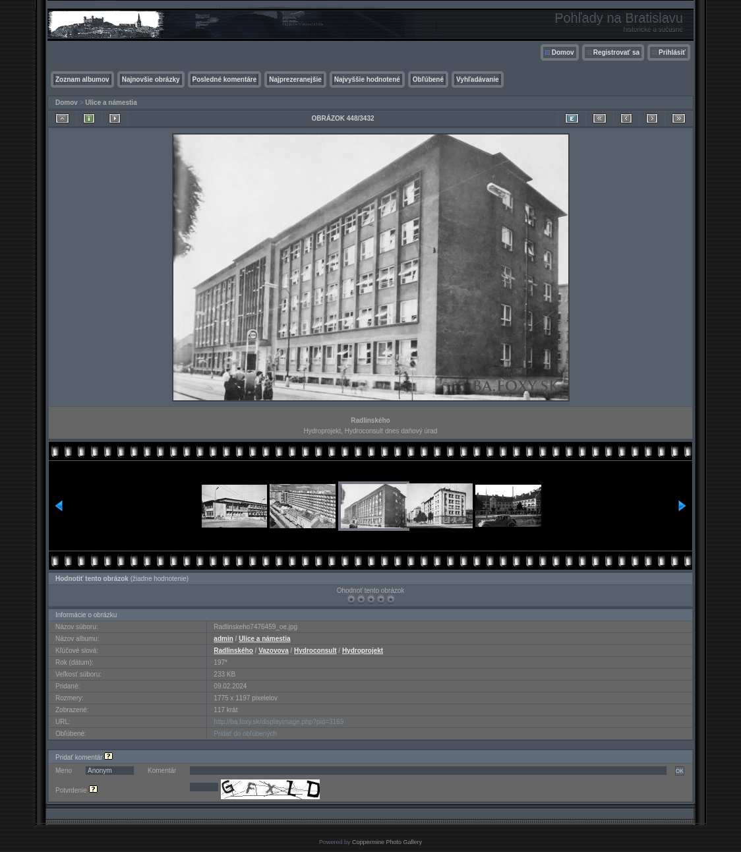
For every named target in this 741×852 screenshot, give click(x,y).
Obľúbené (428, 79)
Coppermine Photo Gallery (387, 842)
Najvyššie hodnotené (367, 79)
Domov (563, 52)
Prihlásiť (672, 52)
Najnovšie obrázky (151, 79)
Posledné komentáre (225, 79)
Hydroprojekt (362, 650)
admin (223, 638)
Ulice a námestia (110, 102)
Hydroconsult (315, 650)
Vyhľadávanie (477, 79)
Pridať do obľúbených (245, 733)
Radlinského (233, 650)
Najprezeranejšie (295, 79)
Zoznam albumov (82, 79)
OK (680, 771)
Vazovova (273, 650)
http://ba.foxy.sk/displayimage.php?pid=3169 (278, 721)
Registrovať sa (616, 52)
